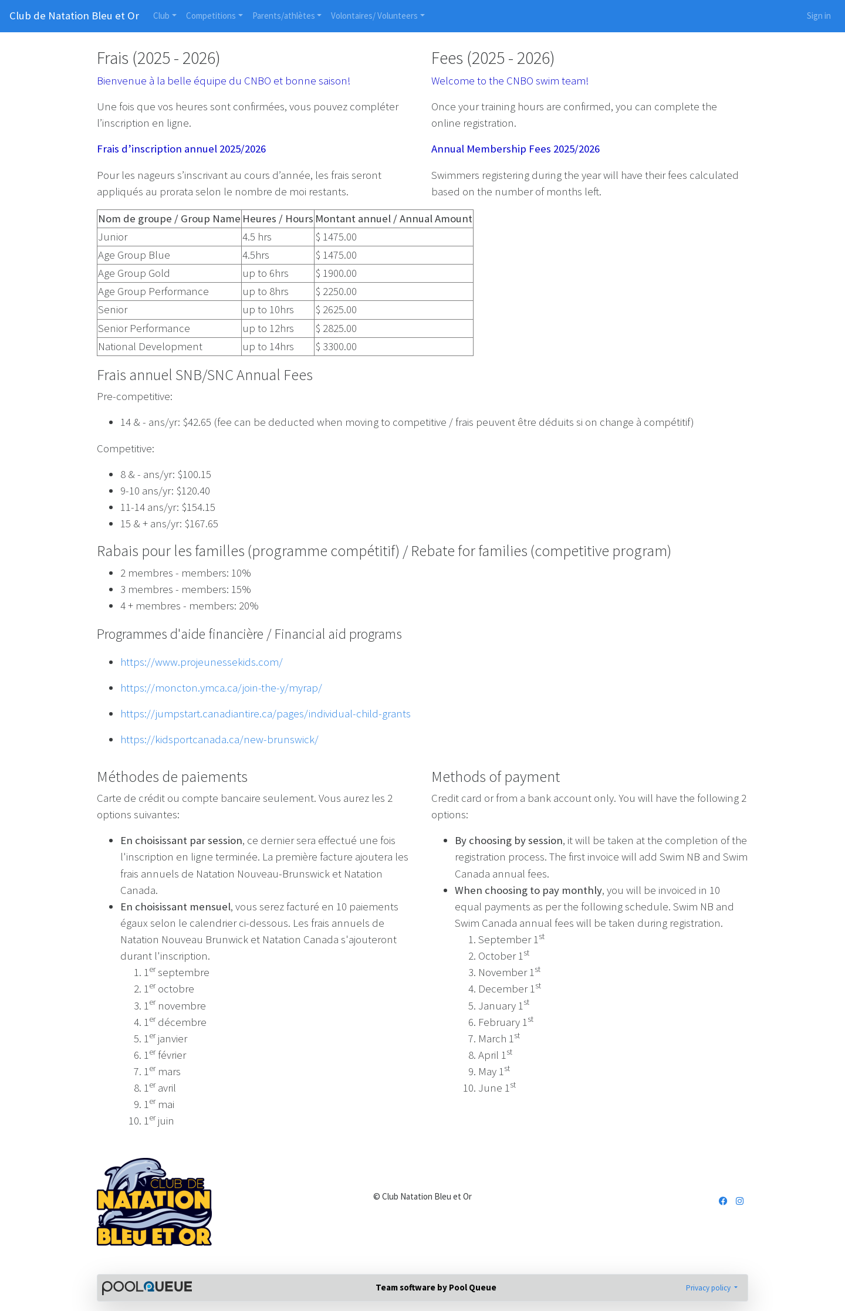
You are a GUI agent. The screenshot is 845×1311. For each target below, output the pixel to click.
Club (161, 15)
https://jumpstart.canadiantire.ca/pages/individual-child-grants (265, 713)
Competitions (211, 15)
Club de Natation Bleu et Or (74, 15)
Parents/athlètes (283, 15)
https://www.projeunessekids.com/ (201, 662)
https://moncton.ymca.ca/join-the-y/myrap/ (221, 688)
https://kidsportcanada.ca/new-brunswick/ (219, 739)
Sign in (819, 15)
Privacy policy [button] (709, 1288)
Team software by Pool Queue (436, 1287)
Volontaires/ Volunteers (374, 15)
